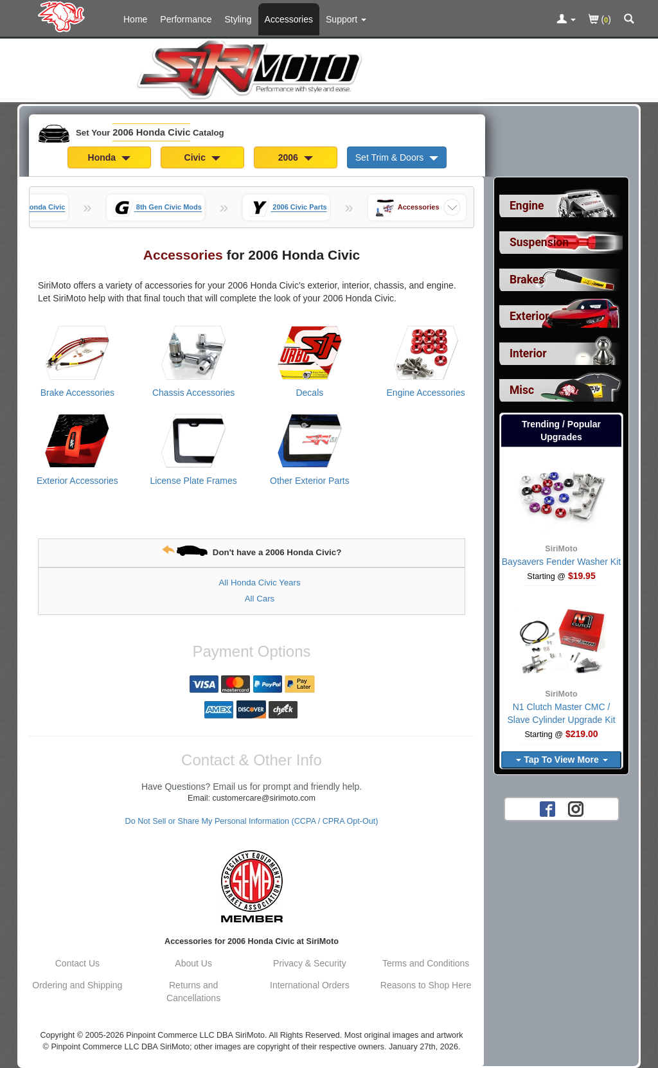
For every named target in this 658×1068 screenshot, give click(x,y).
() (600, 20)
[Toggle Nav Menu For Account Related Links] (566, 20)
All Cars (260, 598)
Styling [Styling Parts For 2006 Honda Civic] (238, 19)
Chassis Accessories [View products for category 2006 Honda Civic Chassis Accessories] (193, 392)
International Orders (310, 985)
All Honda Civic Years (259, 582)
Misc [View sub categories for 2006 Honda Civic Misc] (522, 390)
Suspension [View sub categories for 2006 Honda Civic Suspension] (539, 242)
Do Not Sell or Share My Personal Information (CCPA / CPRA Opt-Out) (251, 821)
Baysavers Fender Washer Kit (561, 561)
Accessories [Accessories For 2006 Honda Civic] (289, 19)
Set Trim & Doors (396, 157)
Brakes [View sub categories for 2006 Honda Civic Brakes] (527, 279)
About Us (193, 963)
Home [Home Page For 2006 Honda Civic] (135, 19)
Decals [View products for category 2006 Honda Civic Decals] (309, 392)
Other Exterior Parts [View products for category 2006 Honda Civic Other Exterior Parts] (310, 481)
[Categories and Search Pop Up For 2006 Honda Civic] (629, 20)
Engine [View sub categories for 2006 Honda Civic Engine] (527, 205)
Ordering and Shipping (77, 985)
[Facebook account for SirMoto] (547, 808)
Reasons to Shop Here (426, 985)
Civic (202, 157)
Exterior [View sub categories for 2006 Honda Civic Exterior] (529, 316)
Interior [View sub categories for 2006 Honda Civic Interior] (528, 353)
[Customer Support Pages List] (346, 19)
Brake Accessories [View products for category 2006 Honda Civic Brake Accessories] (77, 392)
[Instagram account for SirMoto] (575, 808)
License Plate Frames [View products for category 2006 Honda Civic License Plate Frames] (193, 481)
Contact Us (77, 963)
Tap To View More (561, 759)
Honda (109, 157)
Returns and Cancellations (193, 991)
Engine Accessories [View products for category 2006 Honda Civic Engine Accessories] (426, 392)
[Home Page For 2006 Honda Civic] (64, 16)
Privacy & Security (309, 963)
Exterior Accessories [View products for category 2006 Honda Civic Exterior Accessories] (77, 481)
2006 (295, 157)
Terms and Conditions (425, 963)
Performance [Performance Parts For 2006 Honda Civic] (185, 19)
